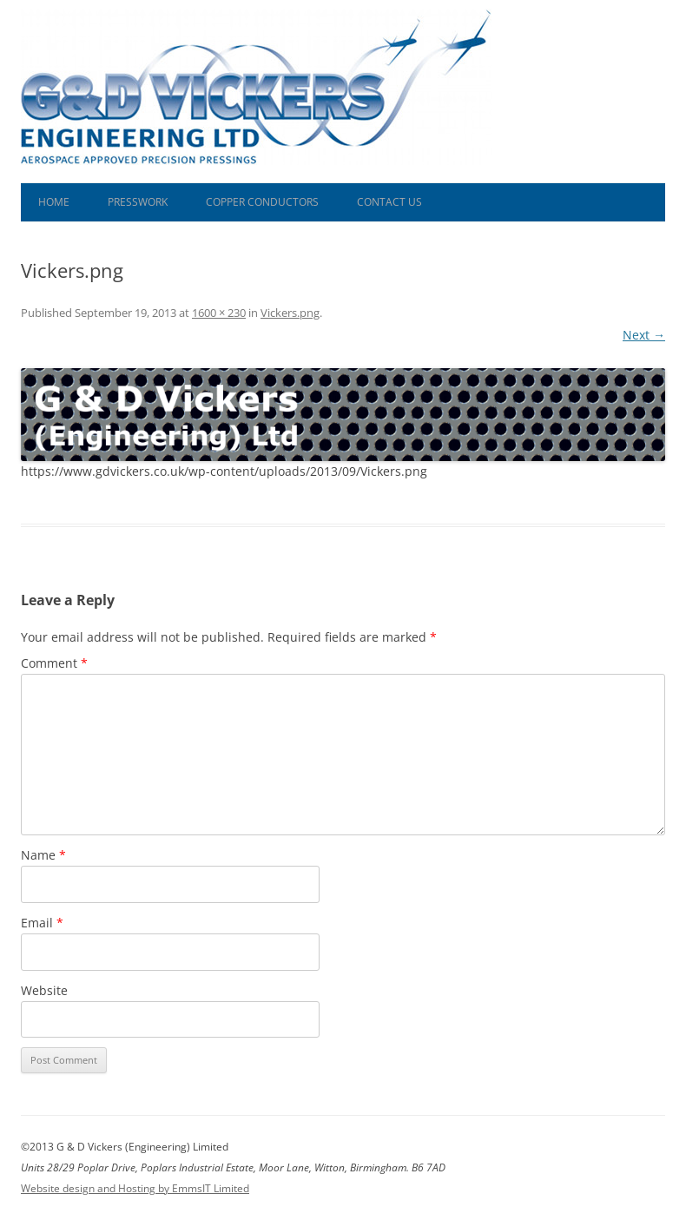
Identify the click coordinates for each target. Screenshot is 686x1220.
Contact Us (389, 202)
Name (43, 855)
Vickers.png (290, 312)
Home (53, 202)
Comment (54, 663)
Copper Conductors (262, 202)
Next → (644, 334)
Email (42, 922)
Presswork (138, 202)
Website (44, 990)
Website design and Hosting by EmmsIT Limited (135, 1188)
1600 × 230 (219, 312)
